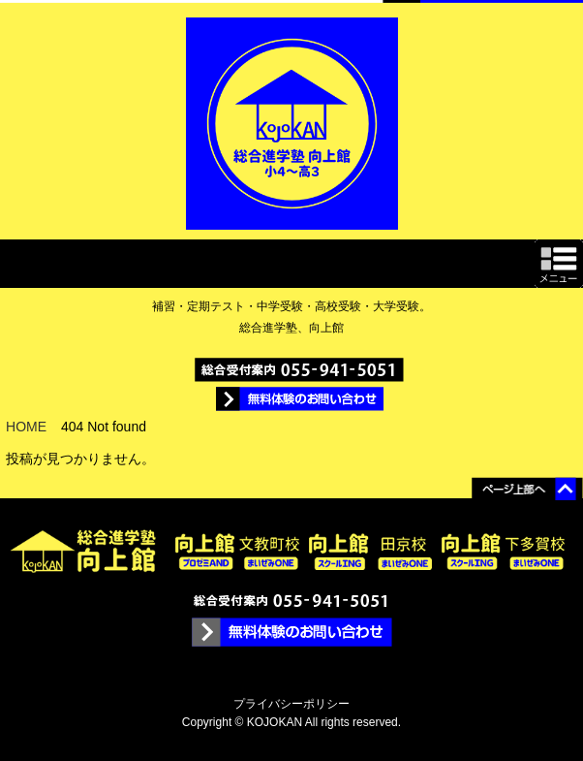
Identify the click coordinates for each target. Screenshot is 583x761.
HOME (26, 426)
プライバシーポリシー (291, 704)
